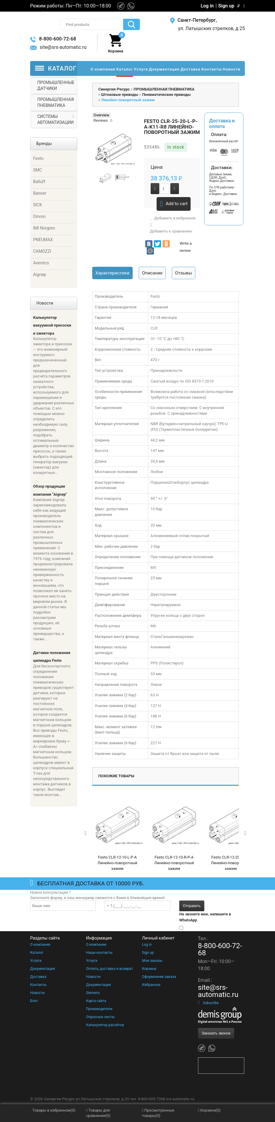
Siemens (93, 993)
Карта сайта (96, 1001)
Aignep (39, 274)
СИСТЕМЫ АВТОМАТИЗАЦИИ (55, 119)
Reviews (101, 120)
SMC (37, 170)
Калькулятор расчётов (105, 1025)
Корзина (149, 969)
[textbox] (91, 24)
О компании (40, 944)
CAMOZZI (42, 251)
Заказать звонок (216, 1033)
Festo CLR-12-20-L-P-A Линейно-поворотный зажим (231, 863)
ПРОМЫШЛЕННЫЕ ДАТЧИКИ (55, 85)
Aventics (41, 262)
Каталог (37, 953)
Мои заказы (152, 961)
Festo (38, 158)
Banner (39, 193)
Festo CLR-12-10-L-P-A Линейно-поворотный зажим (117, 863)
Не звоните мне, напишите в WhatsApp (205, 917)
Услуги (35, 961)
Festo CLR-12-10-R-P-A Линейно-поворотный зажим (174, 863)
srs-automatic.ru (180, 1099)
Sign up (226, 6)
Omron (39, 216)
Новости (37, 993)
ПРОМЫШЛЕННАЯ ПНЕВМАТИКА (55, 102)
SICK (37, 204)
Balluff (39, 181)
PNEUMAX (43, 239)
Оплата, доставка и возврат (109, 969)
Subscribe (208, 1003)
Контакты (38, 985)
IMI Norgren (44, 228)
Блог (34, 1001)
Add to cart (174, 204)
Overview (101, 115)
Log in (207, 6)
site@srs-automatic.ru (58, 47)
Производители (99, 1009)
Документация (42, 969)
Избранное (151, 985)
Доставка (38, 977)
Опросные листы (100, 1017)
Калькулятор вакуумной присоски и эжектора (52, 325)
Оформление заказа (159, 977)
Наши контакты (99, 953)
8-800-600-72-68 (53, 39)
